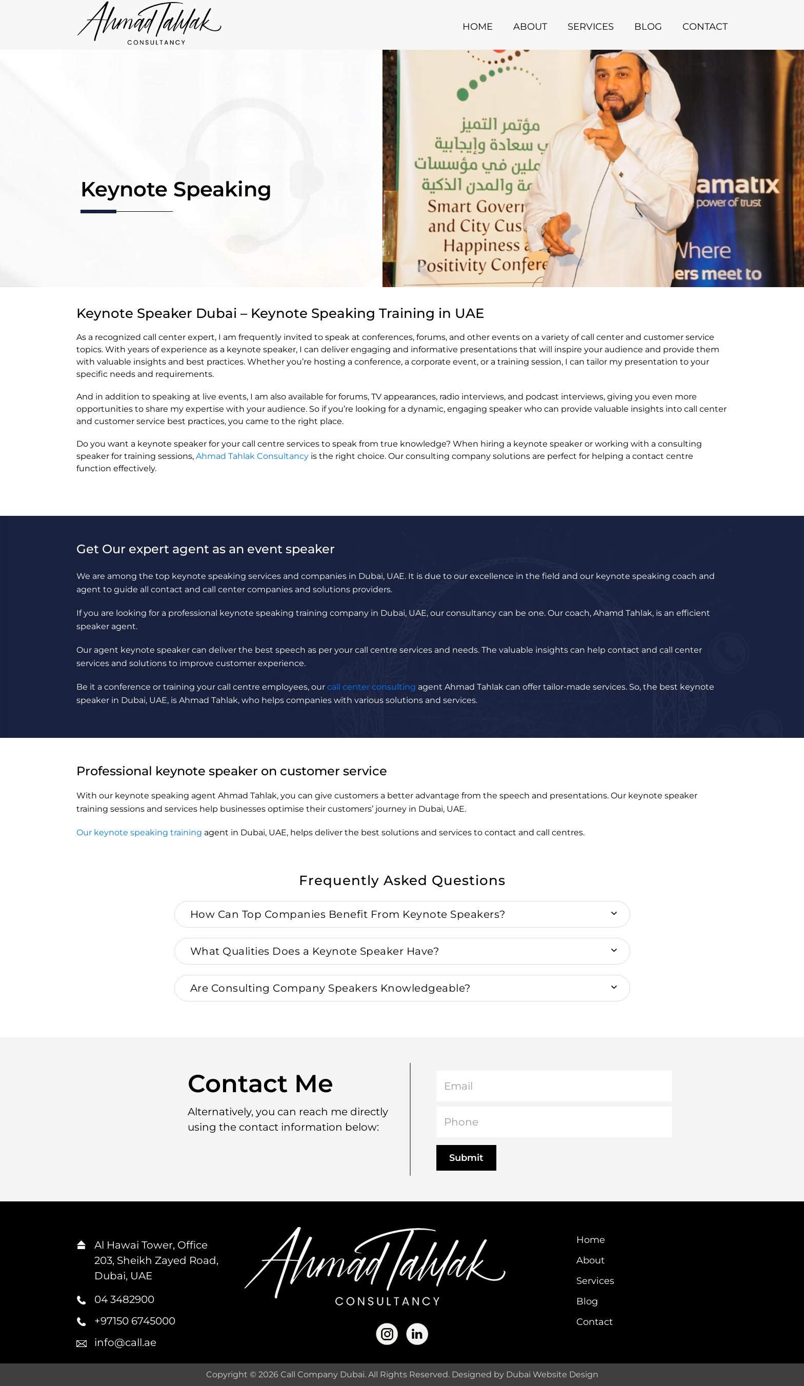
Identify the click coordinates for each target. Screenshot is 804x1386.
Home (478, 26)
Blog (648, 26)
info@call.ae (125, 1342)
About (530, 26)
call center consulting (371, 687)
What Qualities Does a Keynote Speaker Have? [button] (314, 951)
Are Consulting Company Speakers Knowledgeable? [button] (330, 988)
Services (591, 26)
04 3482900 (124, 1299)
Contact (705, 26)
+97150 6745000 (134, 1321)
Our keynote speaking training (139, 832)
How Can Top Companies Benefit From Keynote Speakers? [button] (348, 914)
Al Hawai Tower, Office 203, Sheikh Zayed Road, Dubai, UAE (156, 1260)
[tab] (402, 914)
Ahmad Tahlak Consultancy (252, 456)
